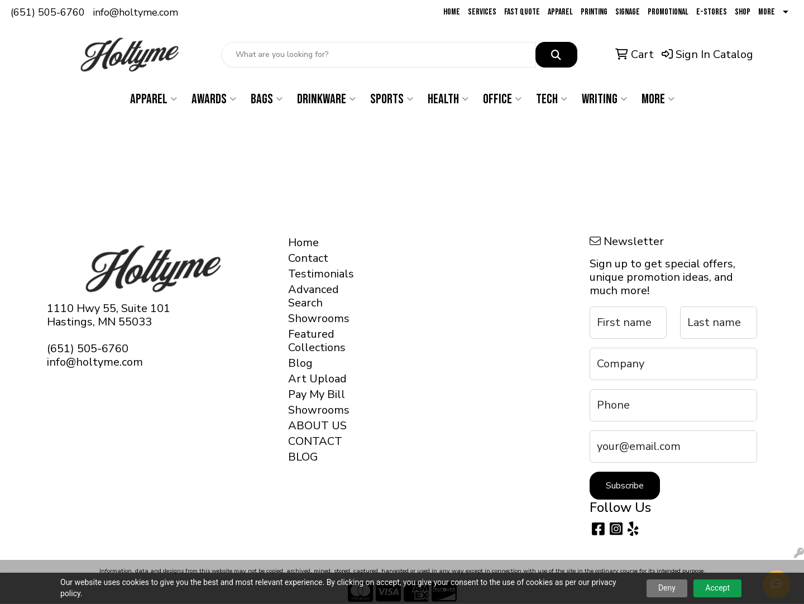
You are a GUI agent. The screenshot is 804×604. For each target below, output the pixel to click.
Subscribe (625, 486)
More (766, 12)
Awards (214, 99)
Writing (604, 99)
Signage (627, 12)
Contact (308, 258)
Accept (717, 587)
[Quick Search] (378, 55)
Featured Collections (317, 341)
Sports (391, 99)
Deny (667, 587)
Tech (551, 99)
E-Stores (711, 12)
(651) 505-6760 (48, 12)
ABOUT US (317, 425)
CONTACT (315, 441)
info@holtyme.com (135, 12)
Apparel (560, 12)
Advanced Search (313, 296)
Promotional (668, 12)
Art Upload (317, 378)
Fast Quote (522, 12)
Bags (267, 99)
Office (502, 99)
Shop (742, 12)
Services (482, 12)
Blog (300, 363)
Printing (594, 12)
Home (451, 12)
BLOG (303, 456)
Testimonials (319, 273)
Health (448, 99)
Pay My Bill (316, 394)
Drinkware (326, 99)
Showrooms (319, 318)
